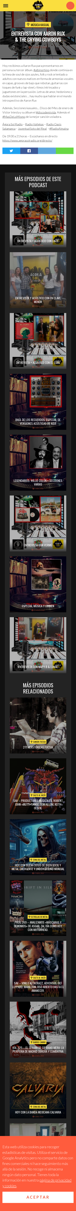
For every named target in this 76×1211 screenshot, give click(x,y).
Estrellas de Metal (38, 916)
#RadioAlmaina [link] (59, 128)
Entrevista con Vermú (38, 545)
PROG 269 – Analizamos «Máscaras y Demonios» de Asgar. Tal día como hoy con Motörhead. (38, 926)
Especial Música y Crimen (38, 605)
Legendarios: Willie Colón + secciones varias (38, 482)
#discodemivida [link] (46, 112)
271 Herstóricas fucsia (38, 747)
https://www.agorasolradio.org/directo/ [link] (27, 140)
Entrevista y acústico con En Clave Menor (38, 300)
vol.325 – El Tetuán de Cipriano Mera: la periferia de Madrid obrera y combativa (38, 1049)
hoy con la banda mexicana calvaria (38, 1112)
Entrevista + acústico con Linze (38, 240)
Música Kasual (40, 24)
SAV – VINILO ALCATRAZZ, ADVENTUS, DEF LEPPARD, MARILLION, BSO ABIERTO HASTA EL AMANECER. (38, 987)
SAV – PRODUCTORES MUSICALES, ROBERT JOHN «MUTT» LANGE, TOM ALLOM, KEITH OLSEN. (38, 804)
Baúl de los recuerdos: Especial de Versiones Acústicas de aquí (38, 421)
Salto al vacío (38, 795)
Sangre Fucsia (38, 741)
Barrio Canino (38, 1042)
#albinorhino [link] (41, 70)
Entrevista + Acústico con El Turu (38, 362)
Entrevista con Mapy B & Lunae (38, 666)
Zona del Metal (38, 859)
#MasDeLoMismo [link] (13, 116)
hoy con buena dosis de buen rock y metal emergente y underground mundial (38, 867)
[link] (12, 124)
